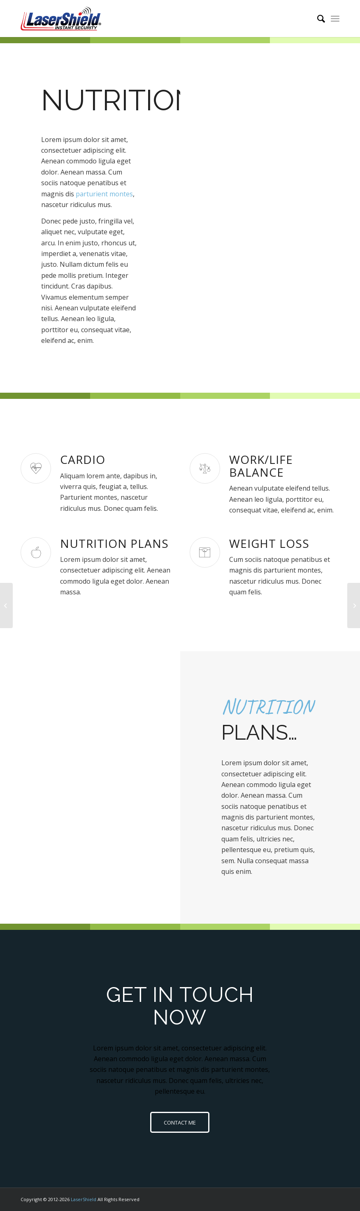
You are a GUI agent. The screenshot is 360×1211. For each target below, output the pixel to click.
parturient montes (104, 193)
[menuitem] (317, 18)
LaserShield (83, 1199)
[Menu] (335, 18)
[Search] (317, 18)
